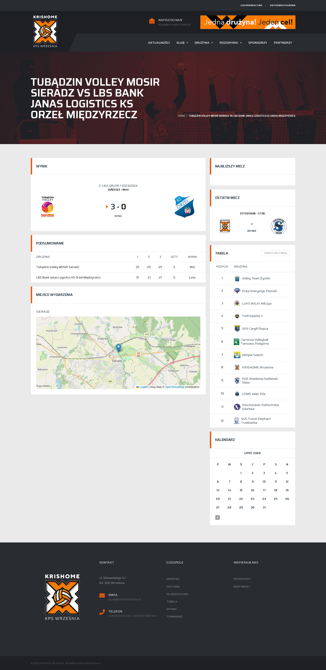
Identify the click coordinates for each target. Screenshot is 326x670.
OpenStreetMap (174, 387)
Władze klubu (177, 594)
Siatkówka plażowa (282, 5)
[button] (118, 348)
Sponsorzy (257, 42)
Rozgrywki (229, 42)
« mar (217, 517)
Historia (173, 586)
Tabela (171, 601)
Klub (181, 42)
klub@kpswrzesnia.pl (174, 24)
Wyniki (171, 609)
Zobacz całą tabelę (275, 253)
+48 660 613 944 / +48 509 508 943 (132, 615)
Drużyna (202, 42)
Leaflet (142, 387)
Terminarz (174, 616)
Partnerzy (283, 42)
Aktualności (159, 42)
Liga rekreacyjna (251, 5)
